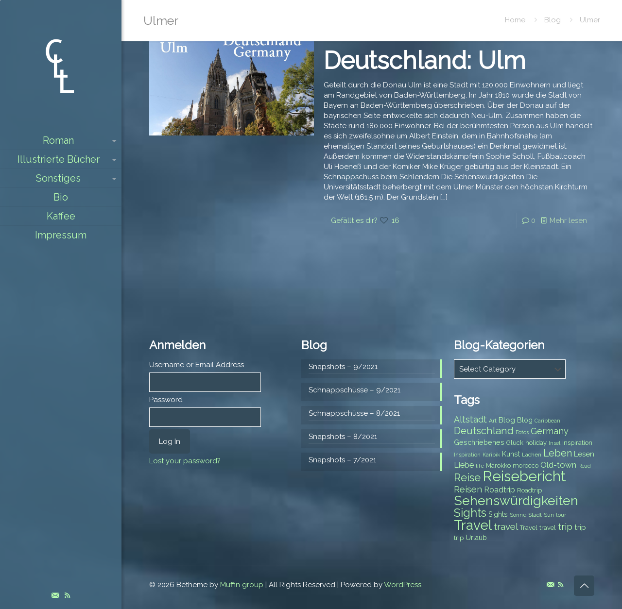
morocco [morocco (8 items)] (525, 465)
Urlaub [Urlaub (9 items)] (476, 537)
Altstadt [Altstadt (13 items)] (470, 419)
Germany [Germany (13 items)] (550, 431)
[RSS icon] (67, 595)
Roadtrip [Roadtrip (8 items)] (529, 490)
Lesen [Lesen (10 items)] (584, 454)
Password (166, 399)
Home (515, 20)
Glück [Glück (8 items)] (514, 442)
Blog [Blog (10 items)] (507, 420)
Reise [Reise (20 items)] (467, 478)
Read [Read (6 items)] (584, 466)
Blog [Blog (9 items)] (525, 420)
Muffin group (241, 584)
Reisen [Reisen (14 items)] (468, 489)
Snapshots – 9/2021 (343, 366)
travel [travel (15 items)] (506, 526)
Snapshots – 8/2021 (343, 436)
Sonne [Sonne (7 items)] (518, 514)
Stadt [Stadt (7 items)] (535, 514)
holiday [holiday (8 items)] (536, 442)
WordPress (402, 584)
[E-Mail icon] (55, 595)
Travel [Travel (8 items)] (528, 527)
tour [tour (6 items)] (561, 515)
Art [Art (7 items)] (493, 420)
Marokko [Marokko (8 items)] (498, 465)
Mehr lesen (568, 220)
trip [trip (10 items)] (580, 527)
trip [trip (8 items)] (459, 537)
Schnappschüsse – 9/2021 (354, 390)
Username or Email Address (196, 364)
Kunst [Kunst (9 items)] (511, 454)
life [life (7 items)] (480, 465)
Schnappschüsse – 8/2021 (354, 413)
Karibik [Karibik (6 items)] (491, 454)
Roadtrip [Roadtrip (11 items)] (499, 489)
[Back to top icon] (584, 585)
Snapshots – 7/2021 (342, 460)
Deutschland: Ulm (424, 60)
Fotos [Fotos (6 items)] (522, 432)
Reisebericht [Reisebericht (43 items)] (524, 476)
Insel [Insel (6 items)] (554, 443)
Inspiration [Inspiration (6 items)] (467, 454)
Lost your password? (185, 461)
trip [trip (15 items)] (565, 526)
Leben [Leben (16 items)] (557, 453)
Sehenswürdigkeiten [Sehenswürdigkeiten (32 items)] (516, 500)
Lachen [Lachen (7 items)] (531, 454)
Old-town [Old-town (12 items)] (558, 465)
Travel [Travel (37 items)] (473, 525)
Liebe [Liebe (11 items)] (464, 465)
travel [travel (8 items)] (547, 527)
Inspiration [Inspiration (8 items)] (577, 442)
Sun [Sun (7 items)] (549, 514)
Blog (552, 20)
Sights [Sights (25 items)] (470, 513)
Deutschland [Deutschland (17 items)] (484, 431)
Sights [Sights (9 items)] (498, 514)
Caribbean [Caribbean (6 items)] (547, 420)
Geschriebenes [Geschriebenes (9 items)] (479, 442)
